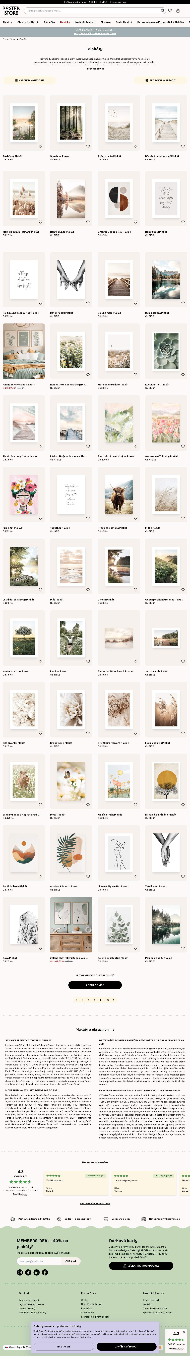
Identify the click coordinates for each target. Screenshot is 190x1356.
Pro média (86, 1308)
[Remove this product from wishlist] (40, 146)
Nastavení (64, 1346)
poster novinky (27, 1308)
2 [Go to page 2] (88, 1000)
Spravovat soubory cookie (157, 1312)
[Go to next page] (114, 1000)
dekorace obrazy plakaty (32, 1312)
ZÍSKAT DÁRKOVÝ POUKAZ (141, 1265)
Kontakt (147, 1304)
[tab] (170, 10)
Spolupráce (87, 1312)
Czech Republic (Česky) (21, 1347)
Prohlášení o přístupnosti (95, 1316)
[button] (176, 1341)
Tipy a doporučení (29, 1300)
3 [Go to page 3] (94, 1000)
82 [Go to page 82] (107, 1000)
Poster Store (9, 39)
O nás (84, 1300)
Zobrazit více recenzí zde (95, 1203)
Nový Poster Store (91, 1304)
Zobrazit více (95, 985)
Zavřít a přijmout (126, 1346)
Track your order (152, 1300)
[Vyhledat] (163, 10)
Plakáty (23, 39)
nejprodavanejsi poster (31, 1304)
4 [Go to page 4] (100, 1000)
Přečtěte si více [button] (95, 68)
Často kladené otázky (155, 1308)
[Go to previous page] (76, 1000)
